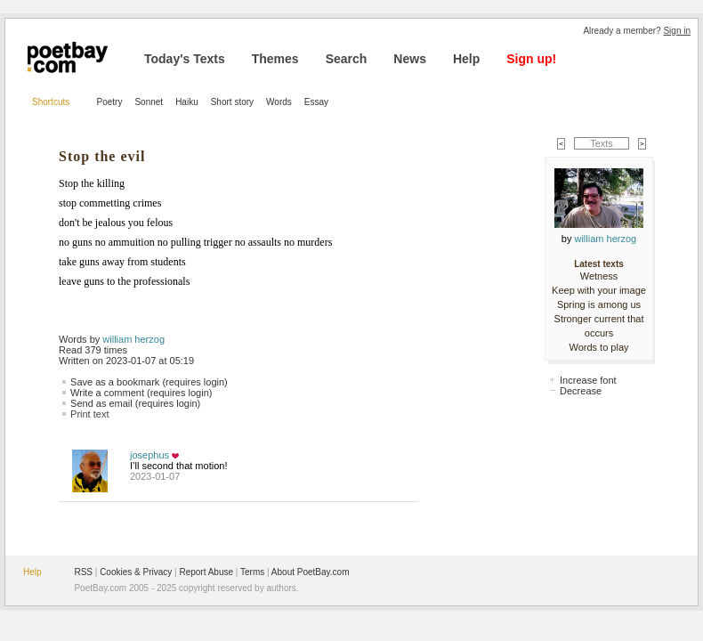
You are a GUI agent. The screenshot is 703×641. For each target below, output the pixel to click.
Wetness (599, 276)
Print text (89, 414)
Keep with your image (599, 290)
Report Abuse (206, 572)
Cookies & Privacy (136, 572)
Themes (275, 59)
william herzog (133, 339)
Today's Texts (184, 59)
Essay (316, 102)
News (409, 59)
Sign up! (531, 59)
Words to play (598, 347)
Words (279, 102)
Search (347, 59)
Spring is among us (599, 304)
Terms (252, 572)
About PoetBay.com (310, 572)
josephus (149, 455)
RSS (83, 572)
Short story (232, 102)
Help (466, 59)
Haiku (186, 102)
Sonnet (148, 102)
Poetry (110, 102)
